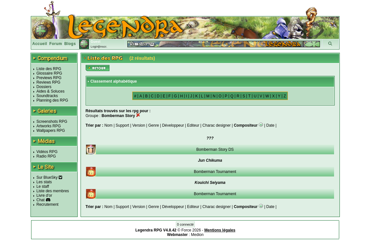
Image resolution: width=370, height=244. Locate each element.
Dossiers (44, 87)
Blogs (70, 43)
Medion (197, 234)
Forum (55, 43)
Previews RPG (49, 78)
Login (94, 46)
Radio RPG (46, 156)
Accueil (39, 43)
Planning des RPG (52, 100)
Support (122, 125)
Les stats (44, 182)
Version (138, 125)
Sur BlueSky (49, 177)
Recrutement (48, 204)
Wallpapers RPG (51, 130)
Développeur (173, 125)
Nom (109, 125)
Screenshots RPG (52, 121)
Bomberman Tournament (215, 171)
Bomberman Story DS (215, 149)
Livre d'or (44, 195)
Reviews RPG (49, 82)
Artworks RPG (49, 126)
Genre (153, 125)
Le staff (43, 186)
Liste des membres (53, 191)
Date (270, 125)
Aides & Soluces (51, 91)
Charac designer (216, 125)
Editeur (193, 125)
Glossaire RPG (49, 73)
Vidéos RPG (47, 151)
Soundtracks (47, 96)
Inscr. (103, 46)
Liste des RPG (49, 69)
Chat (41, 200)
